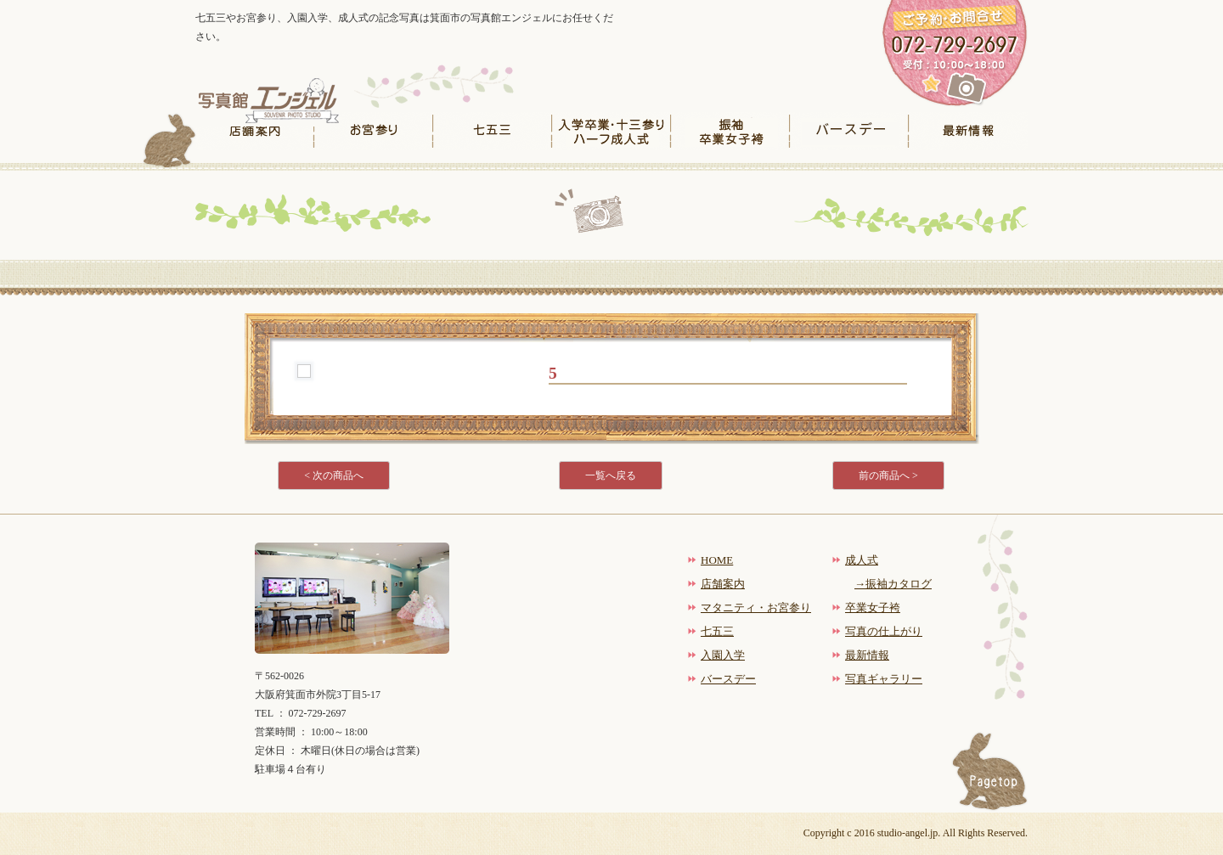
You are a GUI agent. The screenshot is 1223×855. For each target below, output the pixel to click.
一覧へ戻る (610, 475)
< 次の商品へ (334, 475)
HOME (717, 560)
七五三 (492, 131)
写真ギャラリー (883, 678)
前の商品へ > (888, 475)
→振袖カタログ (893, 583)
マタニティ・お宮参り (756, 607)
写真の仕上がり (883, 631)
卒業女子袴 (872, 607)
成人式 (861, 560)
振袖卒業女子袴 (730, 131)
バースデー (849, 131)
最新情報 (968, 131)
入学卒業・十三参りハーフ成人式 (611, 131)
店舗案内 (254, 131)
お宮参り (373, 131)
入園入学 (723, 655)
